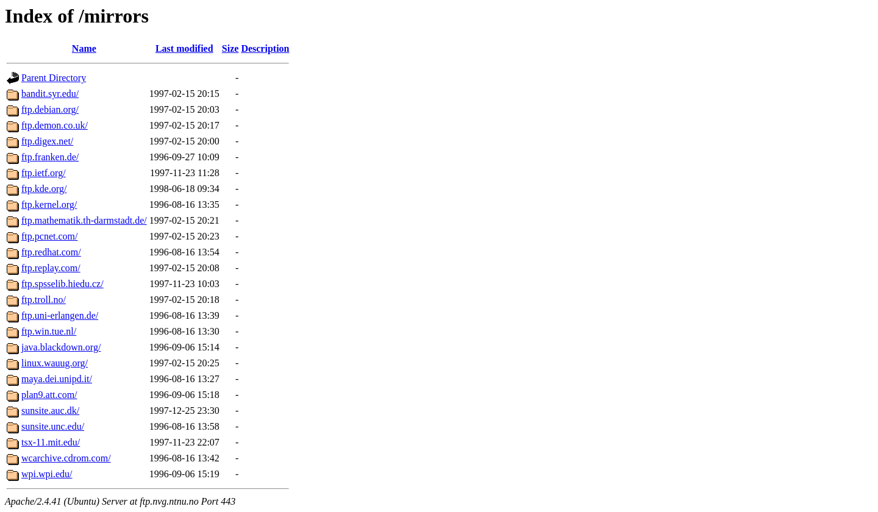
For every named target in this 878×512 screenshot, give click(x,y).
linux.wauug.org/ (54, 363)
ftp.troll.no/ (43, 299)
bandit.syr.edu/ (50, 93)
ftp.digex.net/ (47, 141)
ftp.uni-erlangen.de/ (59, 315)
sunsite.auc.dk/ (50, 410)
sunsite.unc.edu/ (52, 426)
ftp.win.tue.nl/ (48, 331)
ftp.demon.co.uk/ (54, 125)
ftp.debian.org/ (50, 109)
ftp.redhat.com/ (51, 252)
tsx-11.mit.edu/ (50, 442)
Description (265, 48)
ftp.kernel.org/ (49, 204)
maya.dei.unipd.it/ (56, 379)
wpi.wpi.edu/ (47, 474)
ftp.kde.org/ (43, 188)
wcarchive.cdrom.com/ (66, 458)
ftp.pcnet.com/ (49, 236)
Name (84, 48)
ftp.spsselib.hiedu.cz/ (62, 284)
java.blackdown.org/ (61, 347)
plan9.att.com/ (49, 394)
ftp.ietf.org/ (43, 173)
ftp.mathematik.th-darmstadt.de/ (84, 220)
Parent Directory (53, 78)
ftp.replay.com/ (50, 268)
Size (230, 48)
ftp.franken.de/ (50, 157)
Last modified (184, 48)
